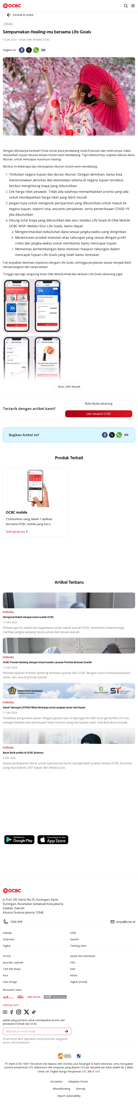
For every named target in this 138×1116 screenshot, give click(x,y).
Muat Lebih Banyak (69, 386)
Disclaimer (56, 1081)
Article (73, 975)
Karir (72, 969)
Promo (7, 956)
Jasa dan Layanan (13, 962)
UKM (73, 933)
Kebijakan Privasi (78, 1081)
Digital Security (78, 982)
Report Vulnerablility (69, 1096)
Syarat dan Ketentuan (82, 956)
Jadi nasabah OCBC (98, 414)
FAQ (72, 962)
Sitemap (80, 1089)
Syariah (74, 939)
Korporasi (8, 939)
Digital (6, 946)
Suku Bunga (10, 982)
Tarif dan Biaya (11, 969)
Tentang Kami (78, 946)
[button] (66, 1031)
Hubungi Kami (11, 1005)
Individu (7, 933)
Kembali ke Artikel (19, 15)
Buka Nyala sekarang (97, 404)
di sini (96, 1071)
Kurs (5, 975)
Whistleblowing (61, 1089)
